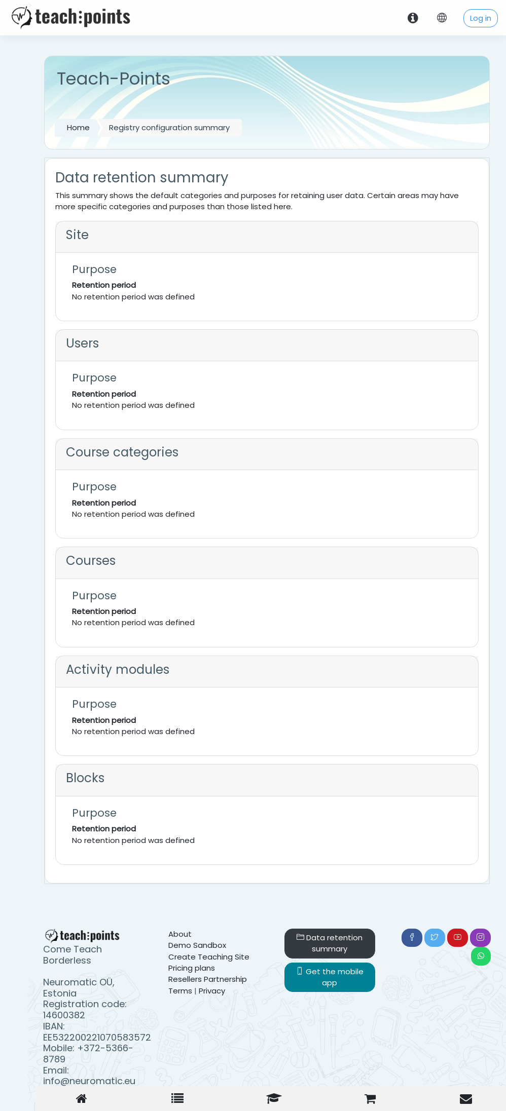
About (180, 934)
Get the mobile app (330, 977)
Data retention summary (330, 943)
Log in (480, 18)
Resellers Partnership (207, 979)
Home (78, 127)
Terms (180, 990)
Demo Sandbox (197, 945)
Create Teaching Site (208, 956)
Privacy (212, 990)
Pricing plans (191, 968)
